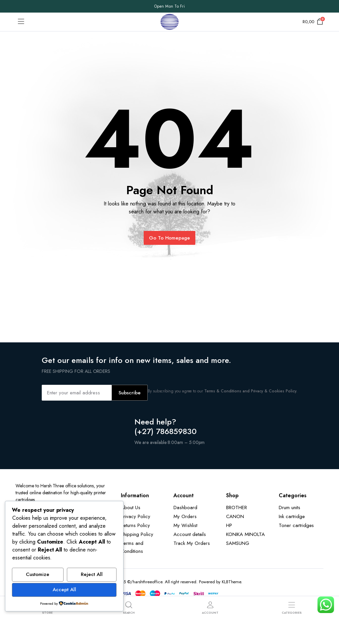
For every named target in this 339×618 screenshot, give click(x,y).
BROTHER (236, 507)
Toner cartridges (296, 525)
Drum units (289, 507)
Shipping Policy (137, 534)
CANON (235, 516)
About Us (130, 507)
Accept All (64, 589)
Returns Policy (135, 525)
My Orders (185, 516)
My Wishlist (185, 525)
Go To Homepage (169, 238)
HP (229, 525)
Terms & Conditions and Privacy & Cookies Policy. (250, 391)
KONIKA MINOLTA (245, 534)
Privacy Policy (135, 516)
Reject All (92, 574)
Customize (37, 574)
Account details (189, 534)
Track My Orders (191, 543)
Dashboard (185, 507)
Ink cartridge (292, 516)
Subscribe (130, 392)
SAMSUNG (237, 543)
